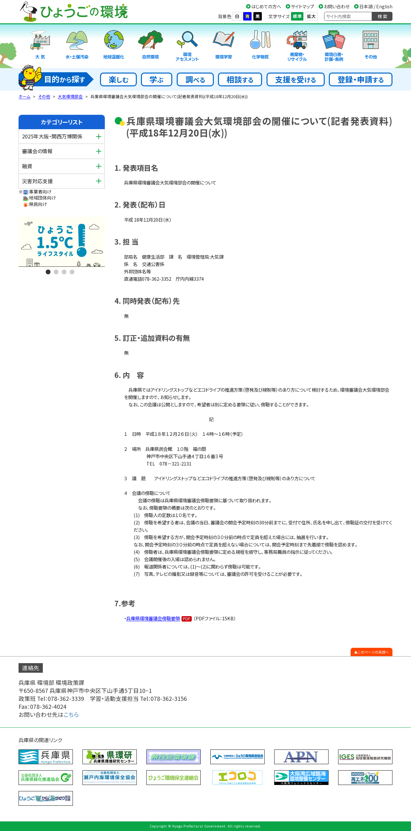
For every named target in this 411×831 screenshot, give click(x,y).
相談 (240, 79)
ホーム (24, 96)
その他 (44, 96)
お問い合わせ (337, 6)
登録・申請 (360, 79)
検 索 (382, 16)
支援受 (295, 79)
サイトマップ (302, 6)
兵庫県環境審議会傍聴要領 (153, 618)
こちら (71, 714)
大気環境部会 (70, 96)
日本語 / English (375, 6)
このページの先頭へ (373, 652)
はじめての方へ (266, 6)
